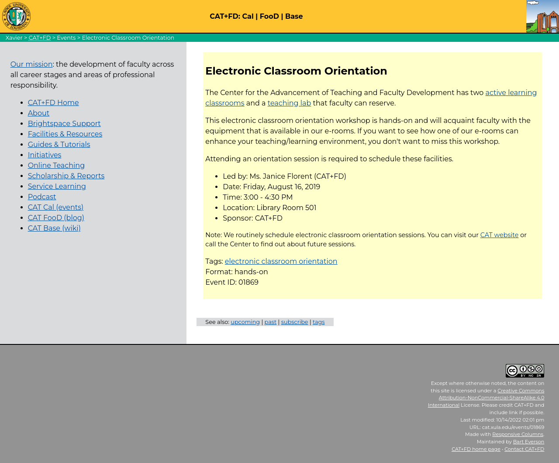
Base (294, 16)
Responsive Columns (517, 434)
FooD (269, 16)
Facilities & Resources (65, 134)
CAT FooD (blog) (56, 218)
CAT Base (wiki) (54, 228)
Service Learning (57, 186)
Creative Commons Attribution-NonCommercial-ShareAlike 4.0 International (486, 398)
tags (319, 322)
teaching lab (289, 103)
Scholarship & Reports (66, 176)
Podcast (42, 197)
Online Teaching (56, 165)
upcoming (245, 322)
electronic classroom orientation (281, 261)
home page (476, 449)
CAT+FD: (225, 16)
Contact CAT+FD (524, 449)
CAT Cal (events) (56, 207)
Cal (247, 16)
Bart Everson (529, 442)
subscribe (294, 322)
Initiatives (45, 155)
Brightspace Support (64, 123)
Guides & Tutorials (59, 144)
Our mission (31, 64)
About (39, 113)
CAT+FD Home (53, 103)
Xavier (14, 37)
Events (66, 37)
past (271, 322)
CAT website (499, 235)
